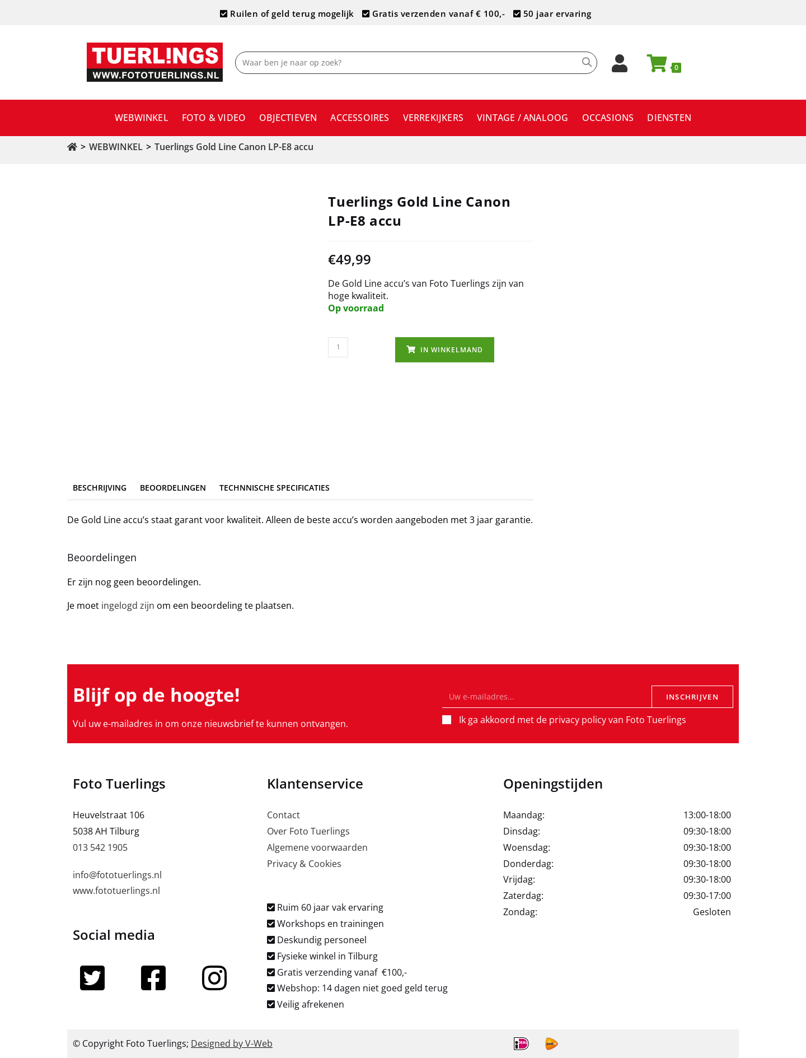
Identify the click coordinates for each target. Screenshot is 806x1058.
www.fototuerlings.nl (116, 890)
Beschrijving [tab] (99, 487)
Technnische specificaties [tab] (274, 487)
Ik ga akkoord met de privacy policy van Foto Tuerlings (572, 720)
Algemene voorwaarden (317, 847)
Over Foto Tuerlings (308, 831)
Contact (283, 815)
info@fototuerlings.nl (117, 875)
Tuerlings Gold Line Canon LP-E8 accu (233, 147)
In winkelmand (451, 350)
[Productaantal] (338, 347)
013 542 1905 (100, 847)
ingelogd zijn (127, 605)
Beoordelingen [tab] (173, 487)
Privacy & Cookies (304, 863)
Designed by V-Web (232, 1043)
